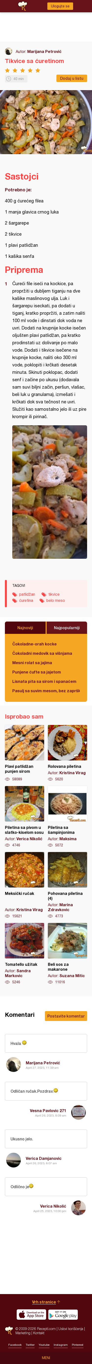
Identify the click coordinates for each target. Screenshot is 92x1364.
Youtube (44, 1345)
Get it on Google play (63, 1314)
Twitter (30, 1345)
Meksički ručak (24, 885)
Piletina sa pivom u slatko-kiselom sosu (24, 817)
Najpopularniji (67, 627)
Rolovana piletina (67, 753)
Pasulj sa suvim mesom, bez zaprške (46, 690)
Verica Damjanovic (44, 1158)
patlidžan (27, 594)
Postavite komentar (66, 1016)
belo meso (55, 600)
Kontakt (38, 1333)
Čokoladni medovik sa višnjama (42, 653)
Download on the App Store (31, 1314)
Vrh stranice (44, 1301)
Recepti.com (9, 1331)
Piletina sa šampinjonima (67, 817)
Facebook (15, 1345)
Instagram (61, 1345)
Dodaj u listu (71, 78)
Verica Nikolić (53, 1206)
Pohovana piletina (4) (67, 885)
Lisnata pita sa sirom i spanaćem (44, 681)
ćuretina (26, 600)
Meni (46, 1358)
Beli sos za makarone (67, 954)
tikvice (54, 594)
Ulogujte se (60, 6)
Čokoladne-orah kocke (34, 643)
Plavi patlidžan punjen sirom (24, 753)
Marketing (22, 1333)
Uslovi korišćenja (70, 1329)
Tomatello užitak (24, 954)
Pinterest (77, 1345)
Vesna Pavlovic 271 (48, 1110)
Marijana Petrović (44, 51)
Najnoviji (25, 627)
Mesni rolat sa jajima (32, 662)
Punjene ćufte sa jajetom (36, 672)
